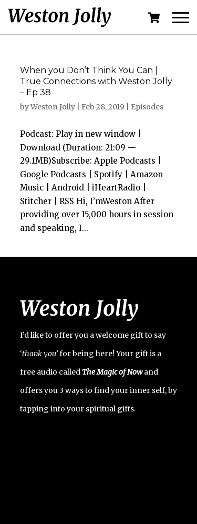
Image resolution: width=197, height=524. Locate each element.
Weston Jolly (52, 107)
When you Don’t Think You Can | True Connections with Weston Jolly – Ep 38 (96, 81)
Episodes (147, 107)
